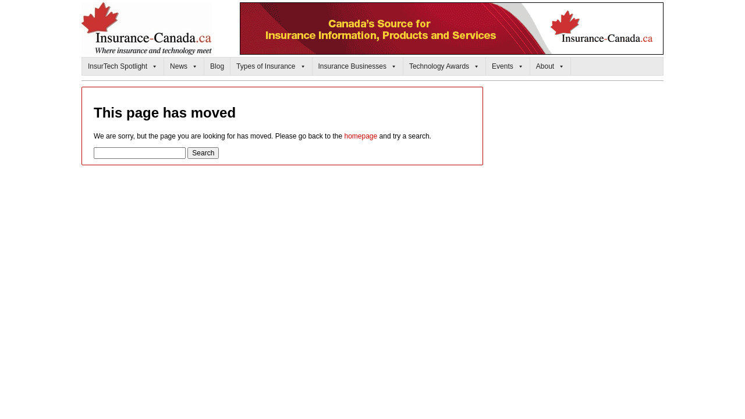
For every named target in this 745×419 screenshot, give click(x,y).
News (184, 66)
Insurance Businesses (357, 66)
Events (508, 66)
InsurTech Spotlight (123, 66)
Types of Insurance (271, 66)
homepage (360, 136)
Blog (217, 66)
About (550, 66)
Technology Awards (444, 66)
